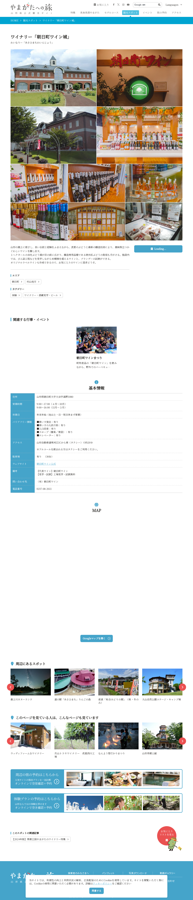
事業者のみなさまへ (78, 873)
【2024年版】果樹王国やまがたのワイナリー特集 (40, 839)
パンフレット (108, 873)
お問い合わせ (168, 881)
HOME (14, 20)
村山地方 (33, 281)
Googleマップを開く (96, 638)
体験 (16, 295)
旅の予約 (162, 12)
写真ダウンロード (138, 873)
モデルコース (111, 12)
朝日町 (17, 281)
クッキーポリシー (102, 883)
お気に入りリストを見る (168, 837)
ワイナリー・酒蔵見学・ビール (43, 295)
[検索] (146, 5)
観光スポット (130, 12)
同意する (96, 890)
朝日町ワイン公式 (46, 464)
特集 (73, 12)
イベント (147, 12)
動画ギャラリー (167, 873)
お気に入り (101, 4)
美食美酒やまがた (90, 12)
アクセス (176, 12)
